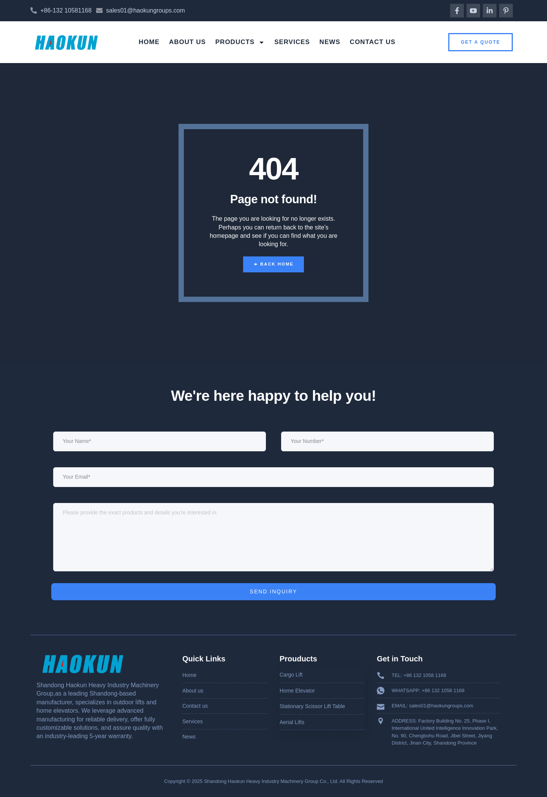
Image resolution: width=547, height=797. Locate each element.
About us (187, 42)
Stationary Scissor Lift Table (312, 706)
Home (149, 42)
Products (240, 42)
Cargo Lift (291, 675)
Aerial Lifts (292, 722)
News (329, 42)
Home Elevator (297, 690)
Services (292, 42)
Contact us (372, 42)
